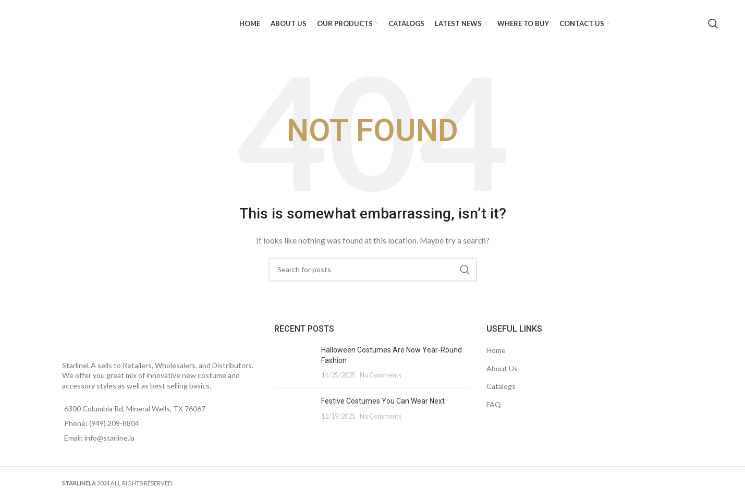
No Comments (380, 375)
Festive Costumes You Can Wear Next (383, 401)
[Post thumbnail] (293, 362)
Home (496, 350)
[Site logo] (84, 22)
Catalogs (501, 386)
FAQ (493, 404)
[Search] (713, 23)
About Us (502, 368)
